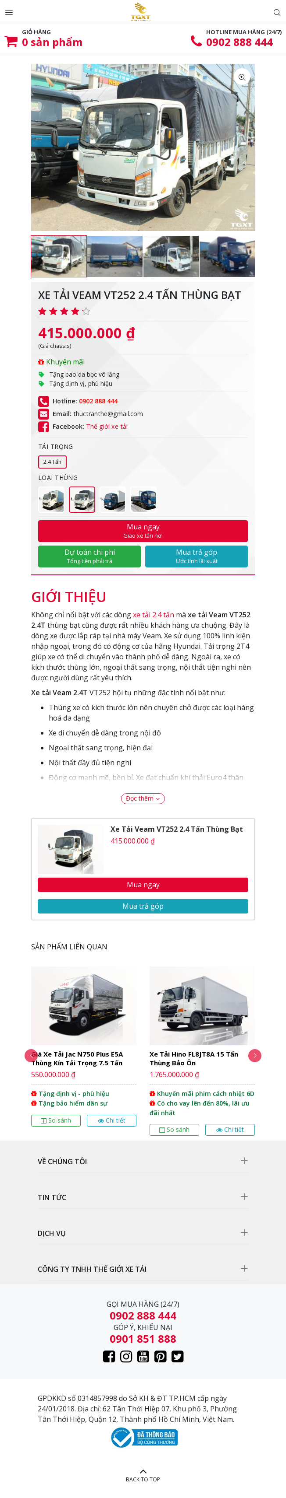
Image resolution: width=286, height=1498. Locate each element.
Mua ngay (143, 530)
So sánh (56, 1120)
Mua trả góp (196, 556)
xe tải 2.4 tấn (153, 615)
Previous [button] (31, 1055)
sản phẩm (52, 42)
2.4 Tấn (52, 462)
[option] (59, 256)
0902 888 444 (239, 42)
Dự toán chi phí (89, 556)
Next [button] (254, 1055)
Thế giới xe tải (107, 426)
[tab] (69, 592)
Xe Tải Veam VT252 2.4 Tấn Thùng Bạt (177, 829)
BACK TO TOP (143, 1479)
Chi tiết (111, 1120)
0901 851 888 (143, 1338)
